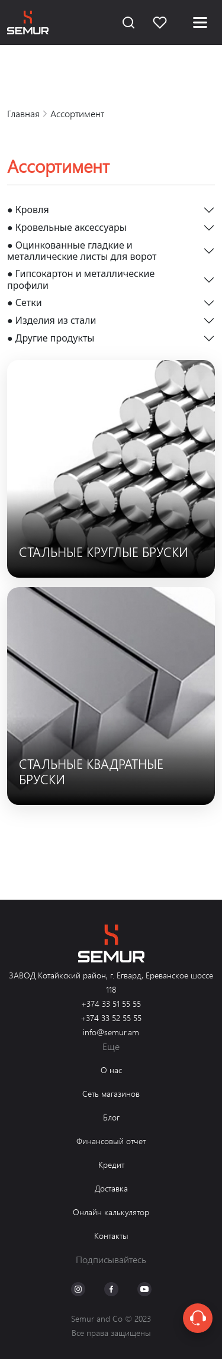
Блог (111, 1117)
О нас (111, 1069)
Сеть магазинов (111, 1093)
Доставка (111, 1188)
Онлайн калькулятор (111, 1212)
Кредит (111, 1164)
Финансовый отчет (111, 1141)
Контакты (111, 1235)
